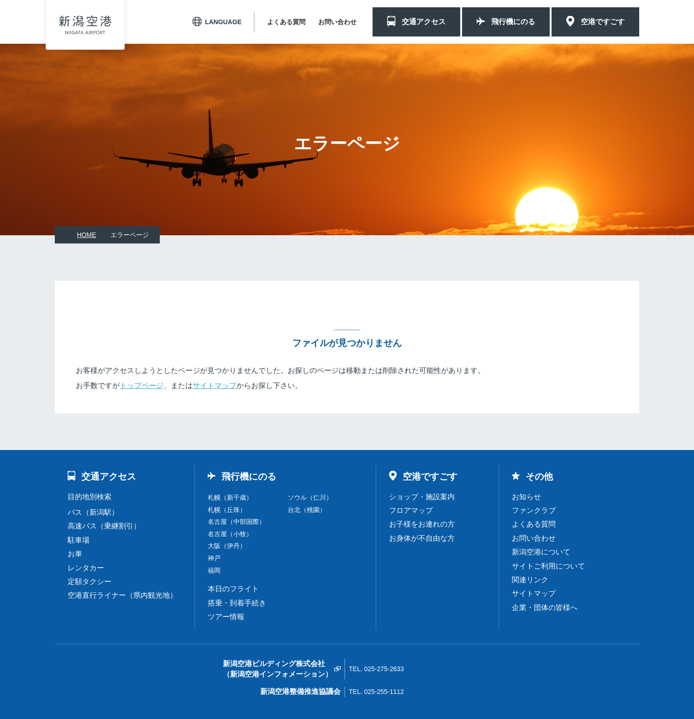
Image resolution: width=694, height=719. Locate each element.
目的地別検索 (89, 497)
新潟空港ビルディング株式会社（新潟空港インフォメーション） (277, 669)
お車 (75, 554)
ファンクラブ (534, 510)
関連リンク (530, 580)
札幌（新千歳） (230, 497)
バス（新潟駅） (93, 512)
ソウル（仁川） (310, 497)
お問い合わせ (337, 22)
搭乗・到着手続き (237, 603)
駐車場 (78, 540)
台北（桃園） (307, 509)
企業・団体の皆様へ (545, 607)
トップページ (141, 385)
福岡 (214, 570)
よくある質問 (286, 22)
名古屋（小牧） (230, 534)
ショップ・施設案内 (422, 497)
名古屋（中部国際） (236, 521)
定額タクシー (89, 581)
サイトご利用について (548, 566)
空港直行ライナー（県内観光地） (122, 595)
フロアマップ (411, 510)
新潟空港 (85, 25)
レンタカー (86, 568)
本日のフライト (233, 589)
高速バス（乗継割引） (104, 526)
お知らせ (526, 497)
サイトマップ (215, 385)
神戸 (214, 558)
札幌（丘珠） (227, 509)
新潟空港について (541, 552)
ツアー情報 (226, 617)
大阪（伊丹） (227, 545)
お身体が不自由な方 (422, 538)
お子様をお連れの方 (422, 524)
